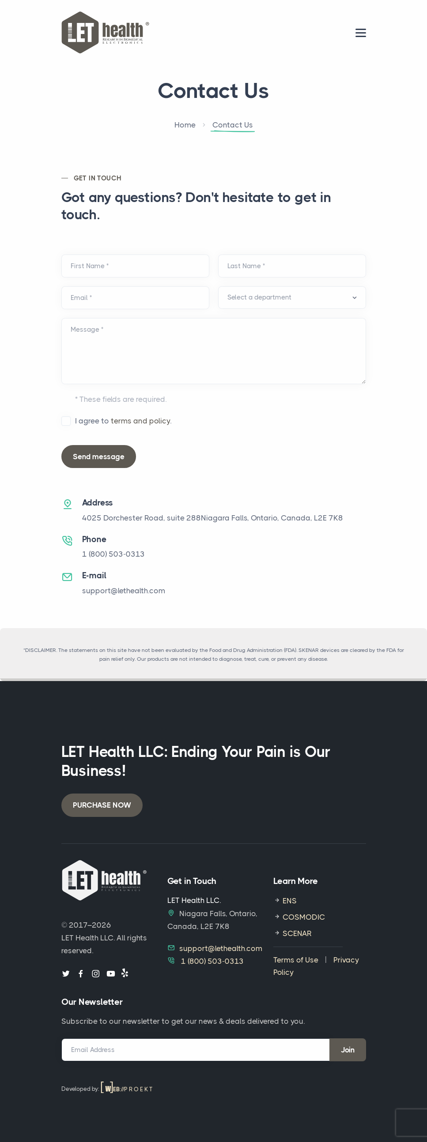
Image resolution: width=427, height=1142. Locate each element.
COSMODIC (303, 917)
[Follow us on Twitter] (65, 974)
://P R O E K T (126, 1089)
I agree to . (123, 420)
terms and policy (140, 420)
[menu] (360, 33)
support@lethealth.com (123, 590)
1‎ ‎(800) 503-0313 (113, 554)
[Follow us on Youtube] (110, 974)
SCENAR (296, 933)
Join (348, 1049)
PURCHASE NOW (102, 805)
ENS (289, 900)
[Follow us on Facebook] (80, 974)
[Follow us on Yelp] (124, 974)
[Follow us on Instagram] (95, 974)
